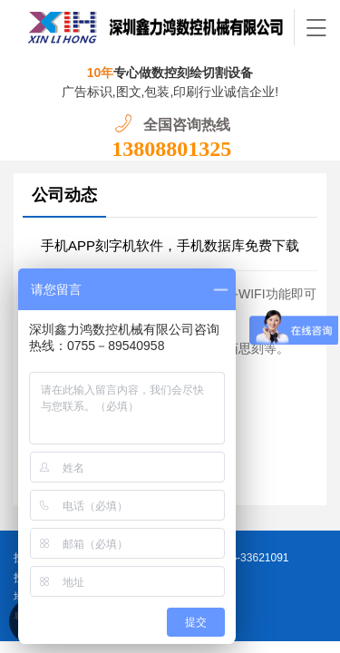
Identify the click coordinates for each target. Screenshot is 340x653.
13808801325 (171, 149)
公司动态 (64, 195)
